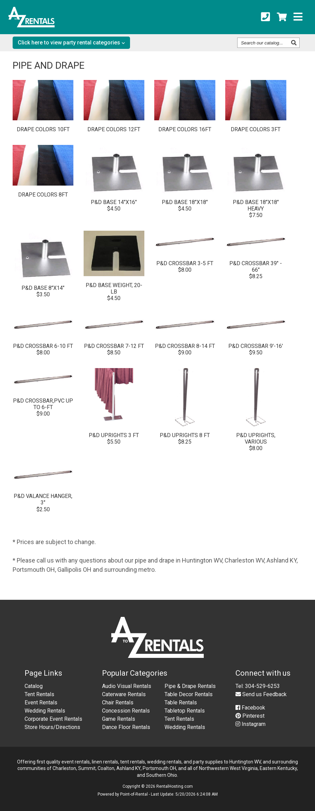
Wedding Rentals (45, 710)
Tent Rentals (39, 694)
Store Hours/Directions (52, 727)
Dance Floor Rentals (126, 727)
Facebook (250, 707)
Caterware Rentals (124, 694)
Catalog (34, 686)
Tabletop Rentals (184, 710)
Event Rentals (41, 702)
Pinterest (249, 716)
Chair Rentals (117, 702)
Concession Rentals (126, 710)
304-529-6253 (262, 686)
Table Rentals (180, 702)
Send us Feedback (261, 694)
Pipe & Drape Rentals (190, 686)
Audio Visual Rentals (126, 686)
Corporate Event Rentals (53, 719)
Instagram (250, 724)
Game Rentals (118, 719)
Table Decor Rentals (188, 694)
